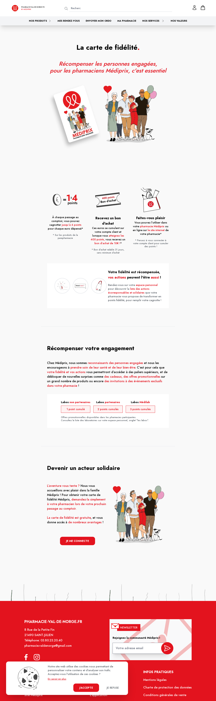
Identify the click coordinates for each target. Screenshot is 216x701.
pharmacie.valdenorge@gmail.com (50, 648)
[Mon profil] (194, 7)
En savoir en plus (57, 678)
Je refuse (113, 688)
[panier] (203, 7)
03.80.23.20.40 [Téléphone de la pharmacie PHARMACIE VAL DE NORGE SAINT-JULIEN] (52, 643)
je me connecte (78, 540)
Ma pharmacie (126, 21)
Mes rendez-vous (69, 21)
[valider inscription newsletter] (165, 649)
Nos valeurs (179, 21)
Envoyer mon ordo (98, 21)
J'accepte (86, 688)
